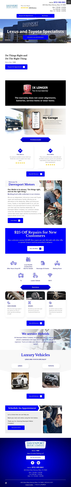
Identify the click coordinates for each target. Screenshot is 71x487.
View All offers (34, 248)
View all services (34, 323)
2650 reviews (32, 7)
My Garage (45, 15)
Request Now (16, 427)
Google (38, 462)
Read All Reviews (34, 174)
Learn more (14, 220)
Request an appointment (26, 15)
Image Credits (29, 484)
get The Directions (35, 457)
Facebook (32, 462)
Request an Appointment (35, 37)
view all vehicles (34, 396)
